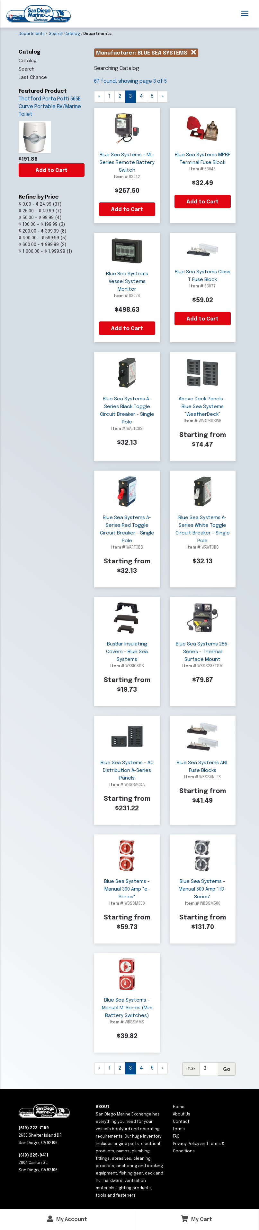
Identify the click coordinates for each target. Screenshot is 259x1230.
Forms (179, 1129)
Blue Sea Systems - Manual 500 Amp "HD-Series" (203, 889)
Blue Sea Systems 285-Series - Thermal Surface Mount (202, 652)
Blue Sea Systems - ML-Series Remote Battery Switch (127, 162)
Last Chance (33, 77)
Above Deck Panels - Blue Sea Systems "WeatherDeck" (203, 407)
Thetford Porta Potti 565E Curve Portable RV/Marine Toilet (50, 106)
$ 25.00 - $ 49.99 (36, 211)
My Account (67, 1219)
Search (26, 69)
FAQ (176, 1137)
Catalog (28, 61)
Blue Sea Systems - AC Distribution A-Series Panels (127, 770)
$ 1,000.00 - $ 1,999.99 (42, 251)
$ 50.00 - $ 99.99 (36, 218)
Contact (181, 1122)
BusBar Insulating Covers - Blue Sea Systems (127, 652)
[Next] (162, 1068)
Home (178, 1107)
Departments (32, 34)
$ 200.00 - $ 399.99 (39, 231)
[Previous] (99, 96)
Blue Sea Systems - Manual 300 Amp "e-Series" (127, 889)
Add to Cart (51, 170)
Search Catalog (64, 34)
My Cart (196, 1219)
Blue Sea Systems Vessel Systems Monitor (127, 281)
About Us (181, 1114)
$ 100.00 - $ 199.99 (38, 224)
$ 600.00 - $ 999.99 (39, 245)
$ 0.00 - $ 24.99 (35, 204)
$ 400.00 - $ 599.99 (39, 238)
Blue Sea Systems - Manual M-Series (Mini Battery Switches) (127, 1008)
